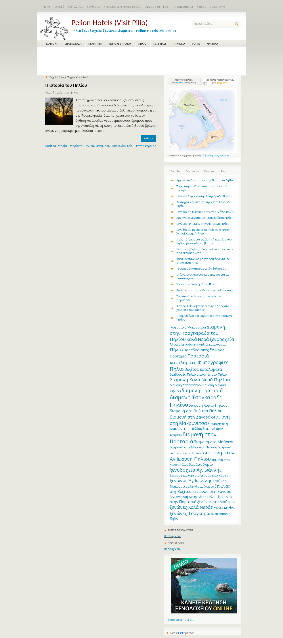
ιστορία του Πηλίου (81, 146)
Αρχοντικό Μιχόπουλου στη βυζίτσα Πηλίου (204, 218)
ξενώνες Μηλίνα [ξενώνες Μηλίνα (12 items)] (223, 507)
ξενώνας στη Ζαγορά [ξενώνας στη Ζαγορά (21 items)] (211, 491)
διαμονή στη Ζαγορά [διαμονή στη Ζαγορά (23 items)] (190, 417)
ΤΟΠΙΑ (196, 44)
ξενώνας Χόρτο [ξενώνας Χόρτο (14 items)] (202, 486)
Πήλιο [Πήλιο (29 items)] (176, 349)
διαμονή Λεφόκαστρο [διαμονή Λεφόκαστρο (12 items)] (185, 385)
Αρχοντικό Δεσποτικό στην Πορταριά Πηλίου (205, 180)
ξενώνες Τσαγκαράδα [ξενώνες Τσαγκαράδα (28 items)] (192, 513)
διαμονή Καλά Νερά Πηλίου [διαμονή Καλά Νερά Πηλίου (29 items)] (200, 380)
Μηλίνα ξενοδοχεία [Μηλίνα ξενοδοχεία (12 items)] (184, 344)
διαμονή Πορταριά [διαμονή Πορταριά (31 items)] (202, 390)
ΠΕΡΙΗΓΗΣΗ (95, 44)
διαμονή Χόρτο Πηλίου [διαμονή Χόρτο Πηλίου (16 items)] (208, 405)
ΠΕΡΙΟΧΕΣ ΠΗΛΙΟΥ (120, 44)
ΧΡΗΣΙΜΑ (212, 44)
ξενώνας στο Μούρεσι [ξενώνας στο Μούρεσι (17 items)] (216, 501)
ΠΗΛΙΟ (142, 44)
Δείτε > (148, 138)
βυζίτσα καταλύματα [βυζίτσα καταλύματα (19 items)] (203, 369)
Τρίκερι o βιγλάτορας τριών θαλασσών (201, 269)
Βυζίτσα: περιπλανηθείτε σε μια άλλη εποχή (204, 290)
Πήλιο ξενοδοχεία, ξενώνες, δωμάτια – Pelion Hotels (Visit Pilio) (128, 25)
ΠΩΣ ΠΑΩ (159, 44)
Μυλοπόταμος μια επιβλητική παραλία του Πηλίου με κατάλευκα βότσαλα (204, 241)
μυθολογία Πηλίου (122, 146)
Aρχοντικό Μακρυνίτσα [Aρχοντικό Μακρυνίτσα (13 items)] (188, 327)
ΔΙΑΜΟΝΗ (52, 44)
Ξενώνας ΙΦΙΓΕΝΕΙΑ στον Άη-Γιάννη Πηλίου (202, 224)
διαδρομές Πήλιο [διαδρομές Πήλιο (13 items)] (183, 374)
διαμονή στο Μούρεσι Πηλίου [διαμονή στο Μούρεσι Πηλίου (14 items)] (193, 447)
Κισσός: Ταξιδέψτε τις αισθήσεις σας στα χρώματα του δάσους (202, 308)
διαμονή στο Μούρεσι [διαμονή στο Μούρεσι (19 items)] (213, 441)
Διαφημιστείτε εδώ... (180, 620)
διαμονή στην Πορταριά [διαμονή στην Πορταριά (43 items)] (193, 438)
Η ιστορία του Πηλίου (66, 85)
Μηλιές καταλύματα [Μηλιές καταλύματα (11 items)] (212, 344)
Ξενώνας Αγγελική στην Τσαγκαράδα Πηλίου (204, 196)
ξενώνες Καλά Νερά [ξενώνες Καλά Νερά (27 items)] (190, 507)
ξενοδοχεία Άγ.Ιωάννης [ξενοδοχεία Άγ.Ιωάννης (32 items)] (196, 470)
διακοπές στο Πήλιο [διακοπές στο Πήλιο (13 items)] (212, 374)
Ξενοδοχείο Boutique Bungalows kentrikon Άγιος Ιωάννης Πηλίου (203, 231)
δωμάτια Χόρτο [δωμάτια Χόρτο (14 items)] (201, 464)
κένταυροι (102, 146)
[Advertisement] (141, 62)
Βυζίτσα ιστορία (56, 146)
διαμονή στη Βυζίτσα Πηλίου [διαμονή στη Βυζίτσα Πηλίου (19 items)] (196, 410)
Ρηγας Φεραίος (146, 146)
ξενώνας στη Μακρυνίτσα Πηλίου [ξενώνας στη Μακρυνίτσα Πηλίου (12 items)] (193, 497)
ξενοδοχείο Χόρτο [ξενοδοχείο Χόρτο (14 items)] (214, 475)
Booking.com (172, 536)
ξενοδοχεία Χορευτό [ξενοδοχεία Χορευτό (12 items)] (185, 475)
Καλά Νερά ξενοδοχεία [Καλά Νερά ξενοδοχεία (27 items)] (210, 339)
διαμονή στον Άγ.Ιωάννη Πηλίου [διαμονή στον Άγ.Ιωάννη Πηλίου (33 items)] (202, 455)
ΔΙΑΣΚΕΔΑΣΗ (73, 44)
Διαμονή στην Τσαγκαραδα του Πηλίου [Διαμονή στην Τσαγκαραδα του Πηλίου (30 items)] (197, 333)
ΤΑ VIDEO (179, 44)
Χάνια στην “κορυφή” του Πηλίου (197, 284)
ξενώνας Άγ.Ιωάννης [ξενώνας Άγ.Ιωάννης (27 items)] (191, 480)
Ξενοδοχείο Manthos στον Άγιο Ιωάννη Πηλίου (205, 212)
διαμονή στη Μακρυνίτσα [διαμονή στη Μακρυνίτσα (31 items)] (200, 419)
